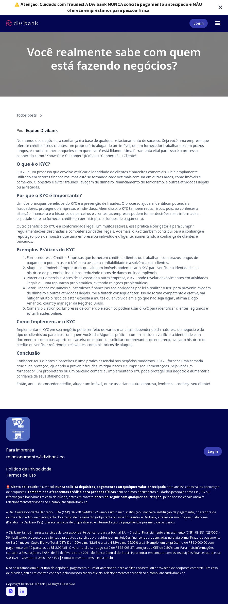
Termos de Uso (21, 475)
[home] (22, 23)
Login (199, 23)
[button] (218, 23)
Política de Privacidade (28, 469)
